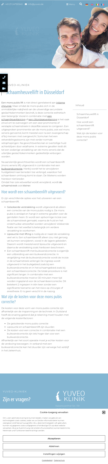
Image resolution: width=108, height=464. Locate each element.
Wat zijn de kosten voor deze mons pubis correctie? (90, 136)
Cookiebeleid (47, 460)
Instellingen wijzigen (54, 454)
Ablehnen (54, 446)
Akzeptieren (54, 438)
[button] (103, 412)
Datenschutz (59, 460)
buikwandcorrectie (11, 168)
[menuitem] (86, 4)
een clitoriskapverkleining (43, 119)
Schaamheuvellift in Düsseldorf (88, 116)
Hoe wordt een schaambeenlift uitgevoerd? (85, 125)
